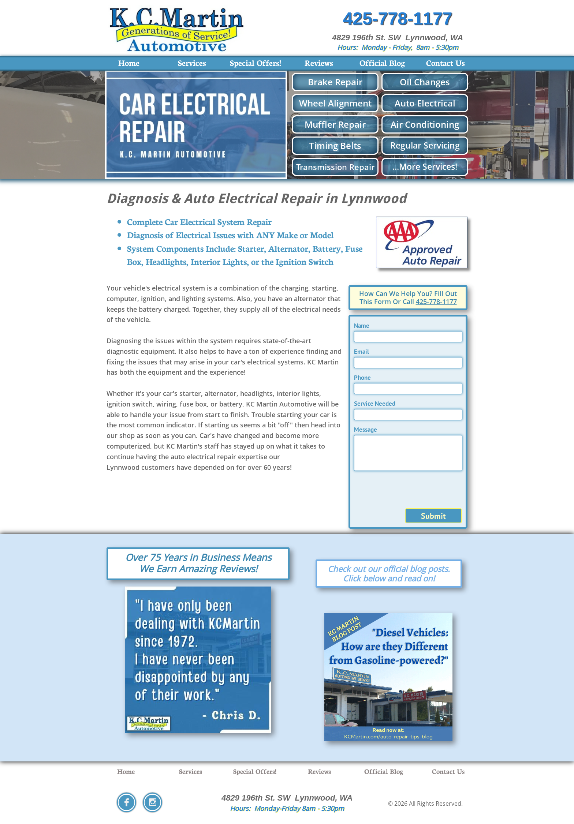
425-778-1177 (436, 301)
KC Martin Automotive (281, 404)
